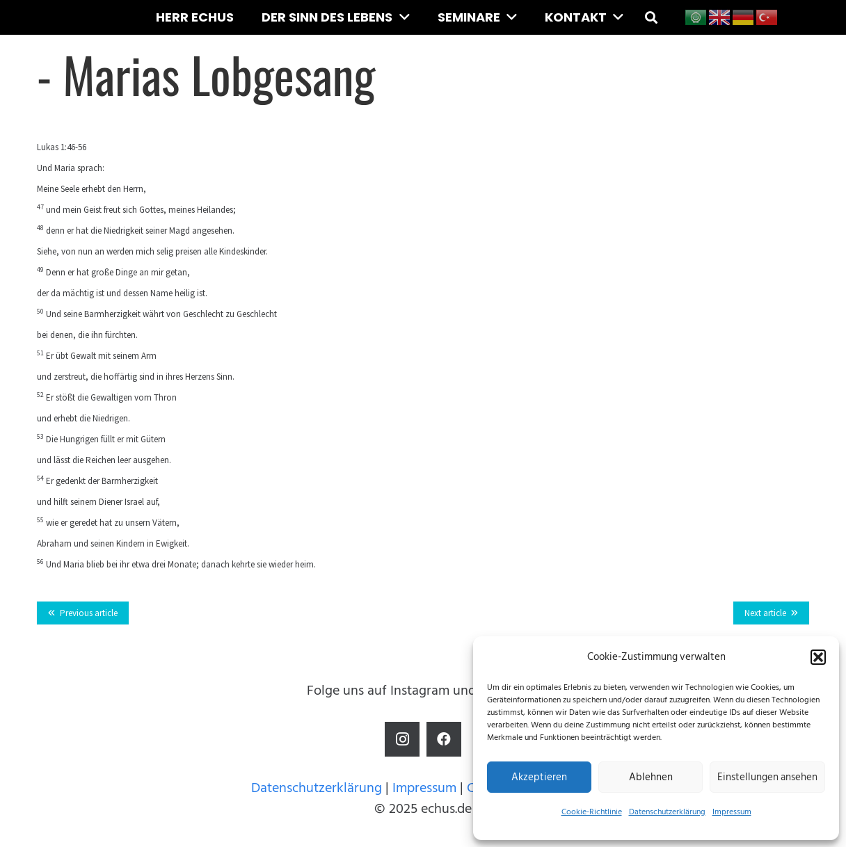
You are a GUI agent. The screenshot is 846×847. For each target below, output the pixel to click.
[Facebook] (443, 739)
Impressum (731, 811)
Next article (765, 613)
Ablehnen (651, 777)
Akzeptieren (539, 777)
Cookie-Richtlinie (591, 811)
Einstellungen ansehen (767, 777)
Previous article (89, 613)
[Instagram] (402, 739)
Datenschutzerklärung (667, 811)
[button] (818, 657)
